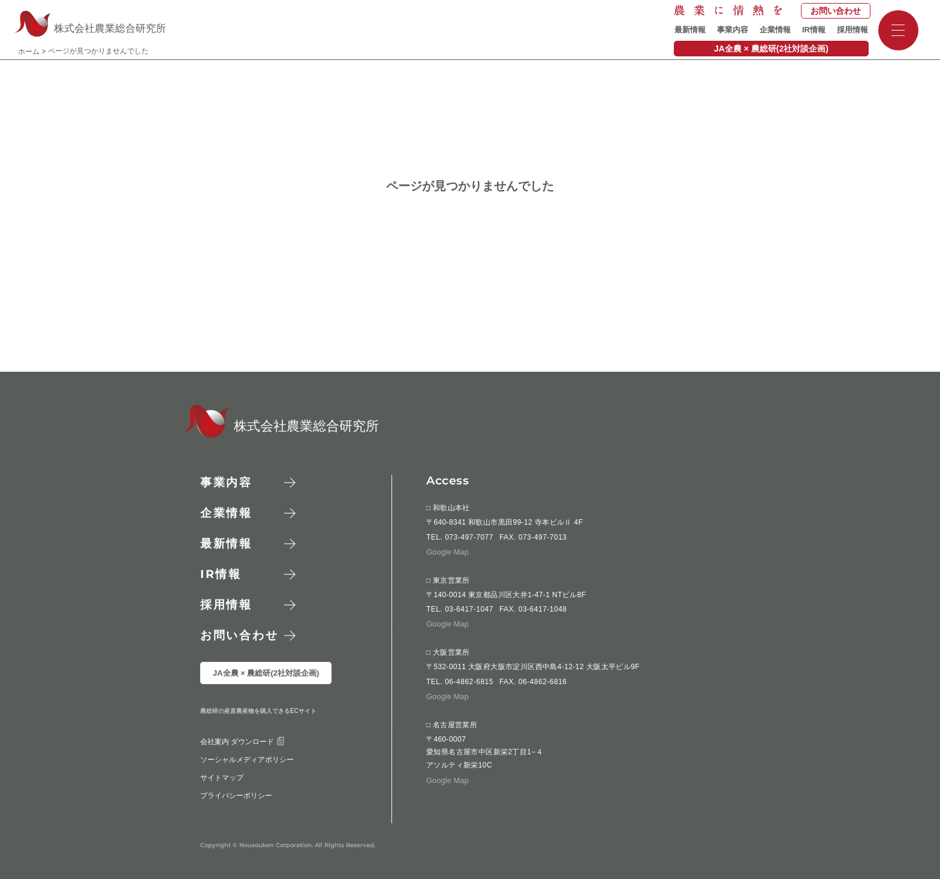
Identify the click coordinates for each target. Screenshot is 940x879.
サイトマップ (221, 803)
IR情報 (813, 30)
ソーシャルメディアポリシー (247, 785)
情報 (221, 574)
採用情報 (852, 30)
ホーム (29, 51)
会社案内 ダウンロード (242, 767)
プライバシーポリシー (236, 821)
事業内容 (732, 30)
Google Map (447, 551)
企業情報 (775, 30)
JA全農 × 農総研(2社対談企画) (771, 48)
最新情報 (690, 30)
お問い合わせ (836, 11)
